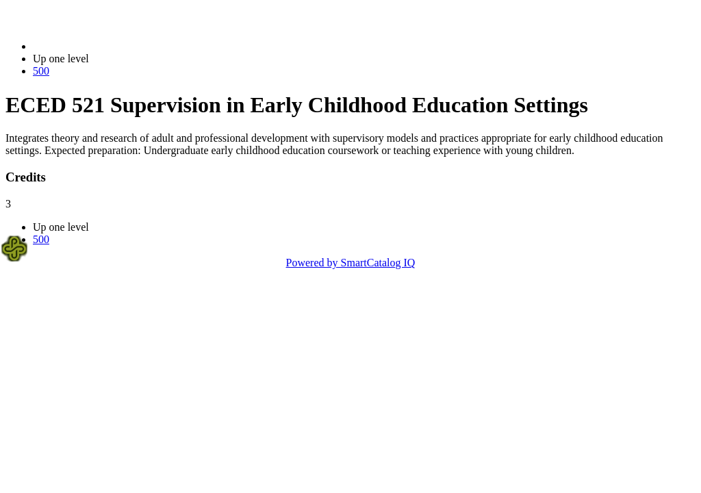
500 (41, 71)
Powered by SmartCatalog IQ (351, 262)
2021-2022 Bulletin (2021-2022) (104, 46)
